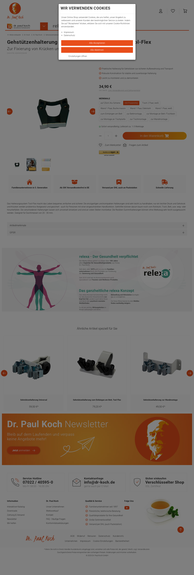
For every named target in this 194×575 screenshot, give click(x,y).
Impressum (69, 32)
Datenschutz (69, 35)
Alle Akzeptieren (97, 43)
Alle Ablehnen (97, 50)
